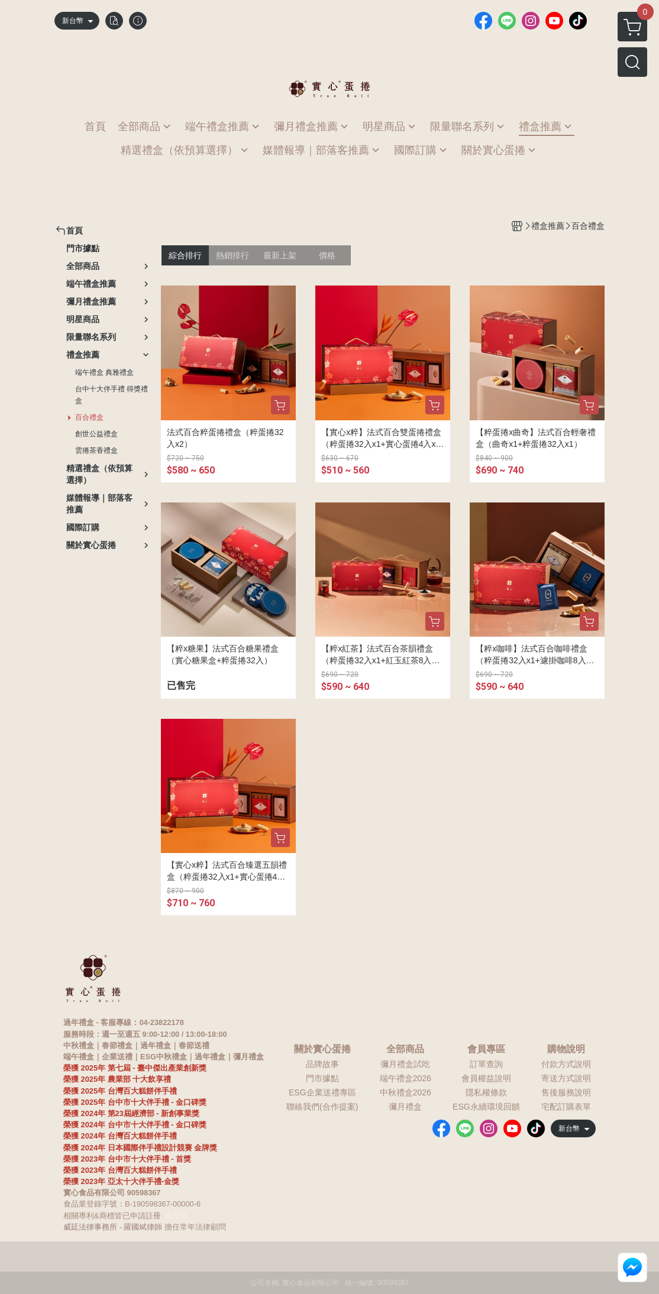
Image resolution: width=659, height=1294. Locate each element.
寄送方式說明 (566, 1078)
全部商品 (405, 1049)
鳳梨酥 (176, 1215)
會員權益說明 (486, 1078)
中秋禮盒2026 (405, 1092)
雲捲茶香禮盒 (96, 450)
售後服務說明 (566, 1092)
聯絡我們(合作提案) (322, 1106)
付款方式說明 (566, 1064)
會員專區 (486, 1049)
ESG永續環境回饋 (486, 1106)
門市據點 (322, 1078)
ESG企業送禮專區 (322, 1092)
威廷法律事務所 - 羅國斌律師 (112, 1226)
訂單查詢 (486, 1064)
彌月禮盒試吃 (405, 1064)
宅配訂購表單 (566, 1106)
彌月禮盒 (405, 1106)
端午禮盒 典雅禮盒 (104, 372)
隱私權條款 (486, 1092)
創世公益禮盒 (96, 434)
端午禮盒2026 (405, 1078)
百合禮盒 (89, 417)
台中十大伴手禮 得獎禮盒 (111, 395)
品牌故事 (322, 1064)
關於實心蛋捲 (322, 1049)
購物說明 (566, 1049)
